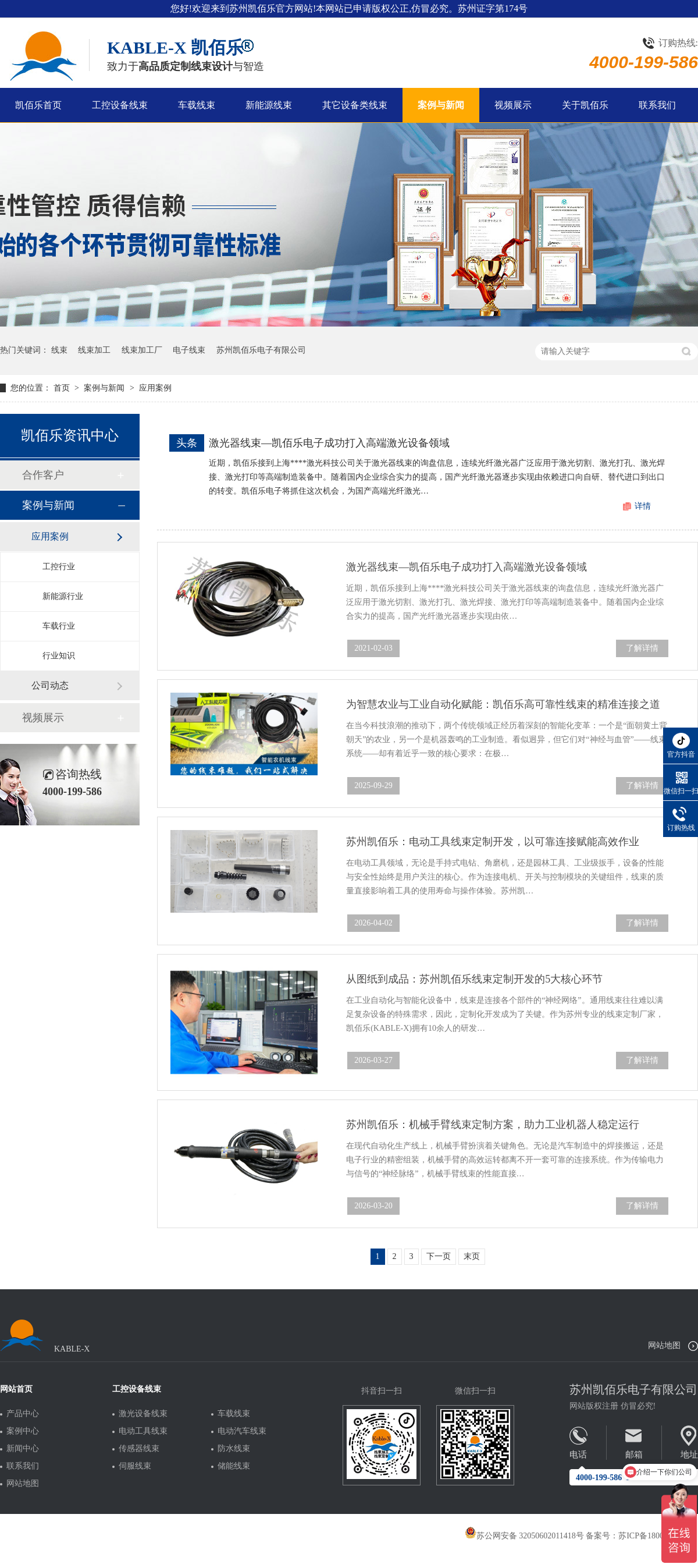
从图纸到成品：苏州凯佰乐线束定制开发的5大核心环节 (474, 979)
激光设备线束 (143, 1414)
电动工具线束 (143, 1431)
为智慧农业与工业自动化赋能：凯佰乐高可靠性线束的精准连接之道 (503, 704)
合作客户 (43, 475)
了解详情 (642, 648)
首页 (63, 388)
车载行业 (58, 626)
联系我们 (657, 105)
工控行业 (58, 566)
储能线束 (234, 1466)
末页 (472, 1256)
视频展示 (513, 105)
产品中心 (22, 1414)
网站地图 (664, 1345)
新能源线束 (268, 105)
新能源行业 (62, 596)
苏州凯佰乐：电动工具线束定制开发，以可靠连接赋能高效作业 (492, 841)
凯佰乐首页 (38, 105)
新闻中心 (22, 1449)
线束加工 (94, 350)
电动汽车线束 (242, 1431)
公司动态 (50, 685)
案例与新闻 (441, 105)
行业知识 (58, 655)
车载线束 (196, 105)
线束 (59, 350)
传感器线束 (139, 1449)
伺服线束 (135, 1466)
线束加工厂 (142, 350)
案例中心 (22, 1431)
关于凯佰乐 (585, 105)
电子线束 (189, 350)
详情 (643, 506)
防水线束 (234, 1449)
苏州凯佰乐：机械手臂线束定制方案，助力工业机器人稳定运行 (492, 1124)
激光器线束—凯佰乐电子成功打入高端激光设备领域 (329, 443)
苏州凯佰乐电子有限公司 (261, 350)
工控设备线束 (120, 105)
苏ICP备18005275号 (653, 1535)
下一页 (438, 1256)
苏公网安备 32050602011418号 (524, 1535)
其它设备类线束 (354, 105)
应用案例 (155, 388)
